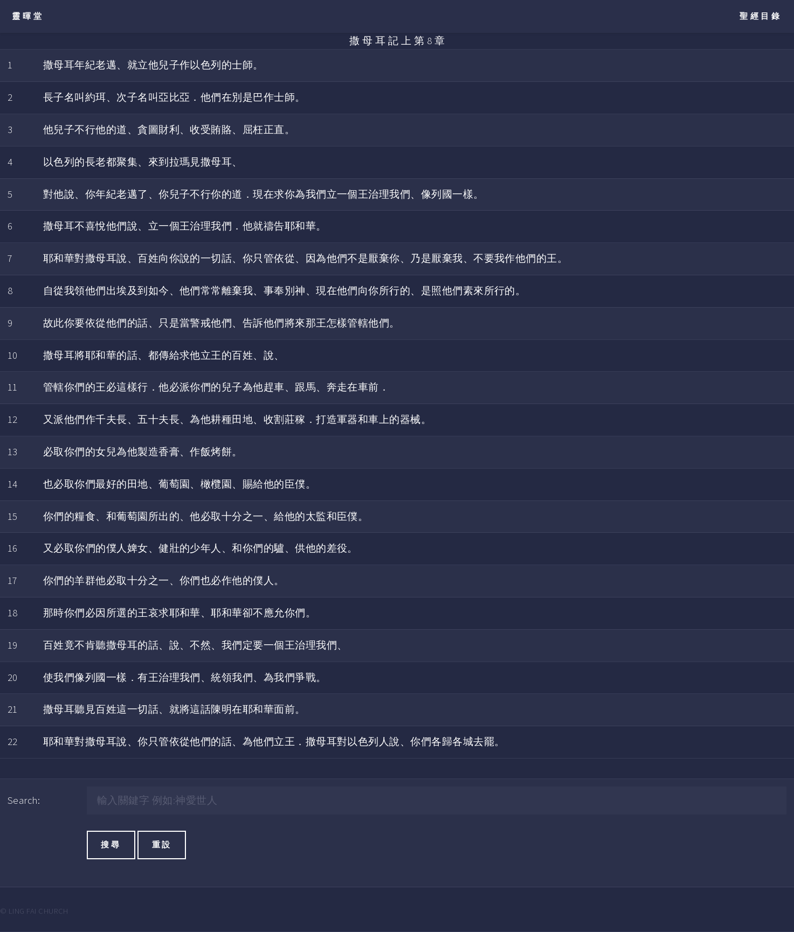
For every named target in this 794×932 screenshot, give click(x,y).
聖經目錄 (761, 16)
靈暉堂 (28, 16)
